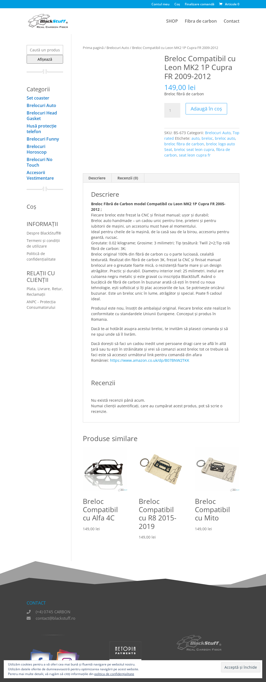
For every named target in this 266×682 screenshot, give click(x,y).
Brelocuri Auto (118, 47)
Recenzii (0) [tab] (127, 177)
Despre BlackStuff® (44, 233)
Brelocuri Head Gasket (42, 115)
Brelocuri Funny (43, 139)
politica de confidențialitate (114, 674)
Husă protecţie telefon (41, 128)
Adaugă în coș (206, 108)
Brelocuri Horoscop (37, 149)
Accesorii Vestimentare (40, 175)
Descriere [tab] (96, 177)
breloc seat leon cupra (194, 149)
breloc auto (225, 138)
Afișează (45, 59)
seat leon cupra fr (195, 155)
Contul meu (161, 4)
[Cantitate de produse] (172, 110)
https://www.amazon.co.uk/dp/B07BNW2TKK (149, 360)
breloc (207, 138)
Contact (231, 21)
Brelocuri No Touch (39, 162)
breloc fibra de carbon (184, 143)
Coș (177, 4)
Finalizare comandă (199, 4)
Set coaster (38, 98)
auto (195, 138)
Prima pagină (93, 47)
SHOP (172, 21)
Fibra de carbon (201, 21)
